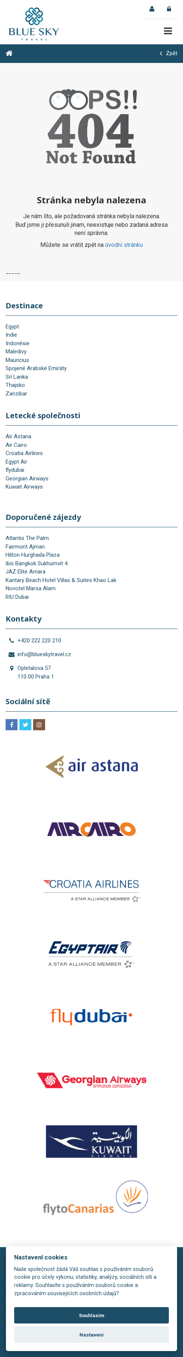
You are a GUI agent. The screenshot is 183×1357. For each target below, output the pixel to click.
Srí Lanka (17, 377)
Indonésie (17, 343)
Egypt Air (16, 461)
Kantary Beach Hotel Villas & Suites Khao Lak (61, 580)
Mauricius (17, 360)
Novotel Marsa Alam (31, 588)
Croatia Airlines (24, 453)
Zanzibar (16, 393)
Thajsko (15, 385)
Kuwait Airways (24, 486)
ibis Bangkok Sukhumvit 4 (36, 563)
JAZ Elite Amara (25, 571)
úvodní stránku (124, 244)
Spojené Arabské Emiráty (36, 368)
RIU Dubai (17, 597)
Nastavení (91, 1335)
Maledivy (16, 351)
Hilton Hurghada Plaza (33, 555)
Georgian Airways (27, 478)
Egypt (12, 326)
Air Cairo (16, 445)
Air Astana (18, 436)
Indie (11, 334)
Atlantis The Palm (27, 538)
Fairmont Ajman (25, 546)
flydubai (15, 470)
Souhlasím (91, 1315)
